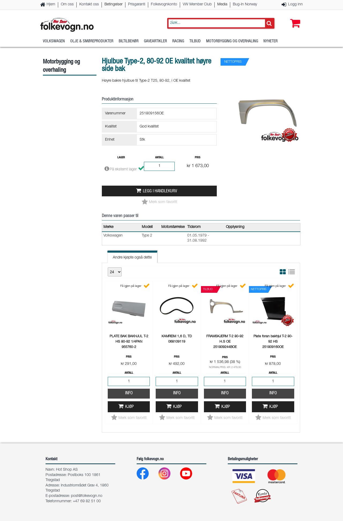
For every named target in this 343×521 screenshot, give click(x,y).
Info (129, 393)
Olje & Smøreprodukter (91, 41)
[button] (294, 18)
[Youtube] (190, 474)
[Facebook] (147, 474)
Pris (197, 157)
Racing (178, 41)
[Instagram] (168, 474)
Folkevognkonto (164, 4)
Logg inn (295, 4)
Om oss (67, 4)
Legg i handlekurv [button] (160, 191)
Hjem (51, 4)
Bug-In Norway (245, 4)
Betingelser (113, 4)
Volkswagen (54, 41)
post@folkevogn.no (86, 496)
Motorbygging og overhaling (232, 41)
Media (222, 4)
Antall (159, 157)
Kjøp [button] (129, 407)
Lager (121, 157)
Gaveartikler (155, 41)
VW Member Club (197, 4)
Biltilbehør (129, 41)
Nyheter (270, 41)
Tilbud (195, 41)
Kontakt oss (89, 4)
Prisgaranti (136, 4)
